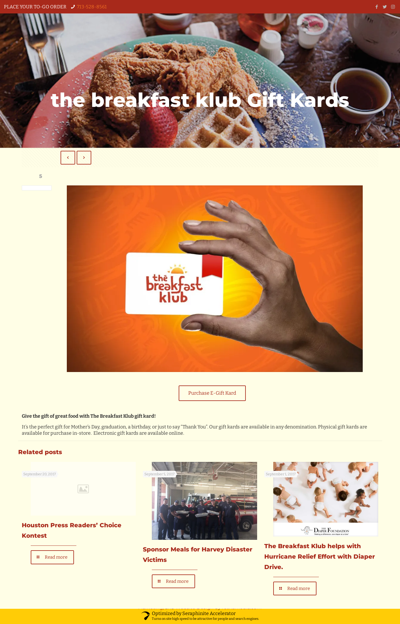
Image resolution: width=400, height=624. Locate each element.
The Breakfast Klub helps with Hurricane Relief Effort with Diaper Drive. (319, 557)
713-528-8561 (92, 7)
